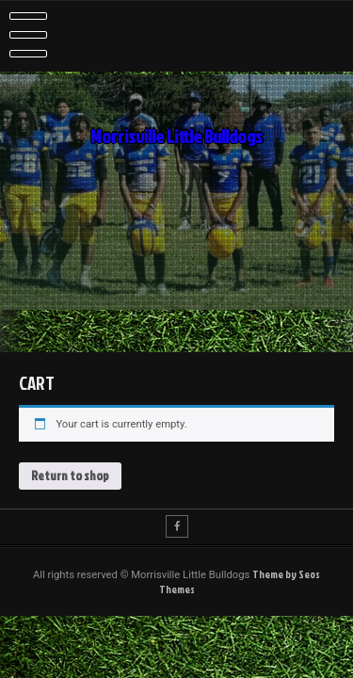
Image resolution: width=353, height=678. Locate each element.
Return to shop (70, 475)
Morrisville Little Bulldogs (176, 136)
